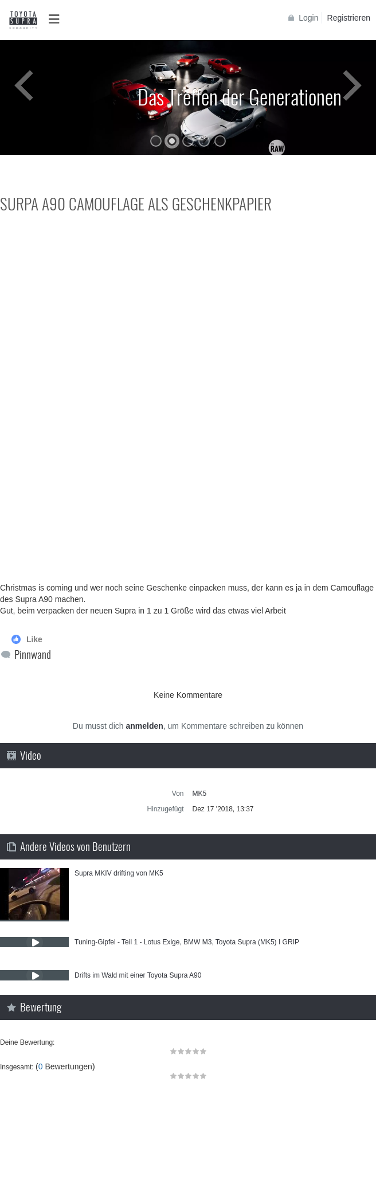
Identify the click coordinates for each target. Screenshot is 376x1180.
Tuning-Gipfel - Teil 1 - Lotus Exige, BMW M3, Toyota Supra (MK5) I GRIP (187, 942)
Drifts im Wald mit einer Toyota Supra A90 (138, 975)
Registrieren (348, 17)
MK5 (200, 794)
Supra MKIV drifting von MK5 (119, 873)
